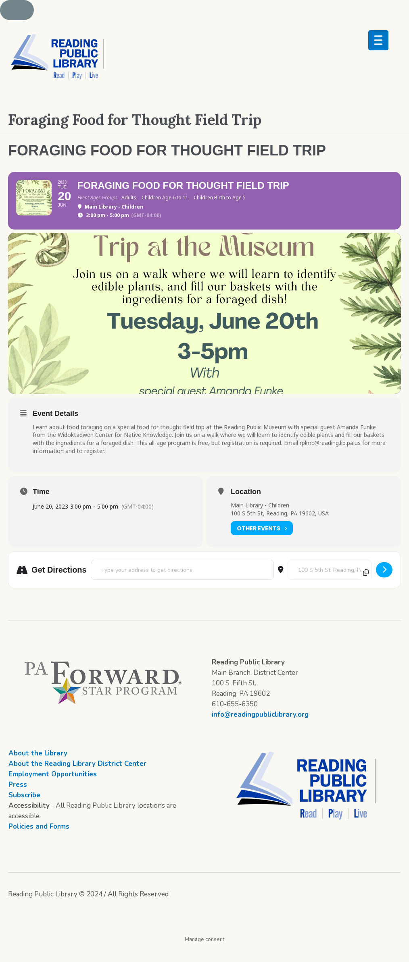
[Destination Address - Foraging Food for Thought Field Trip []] (330, 585)
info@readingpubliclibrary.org (260, 729)
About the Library (37, 768)
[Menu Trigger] (378, 40)
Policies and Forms (38, 841)
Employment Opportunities (52, 789)
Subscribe (24, 810)
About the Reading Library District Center (77, 779)
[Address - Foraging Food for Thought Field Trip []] (182, 585)
